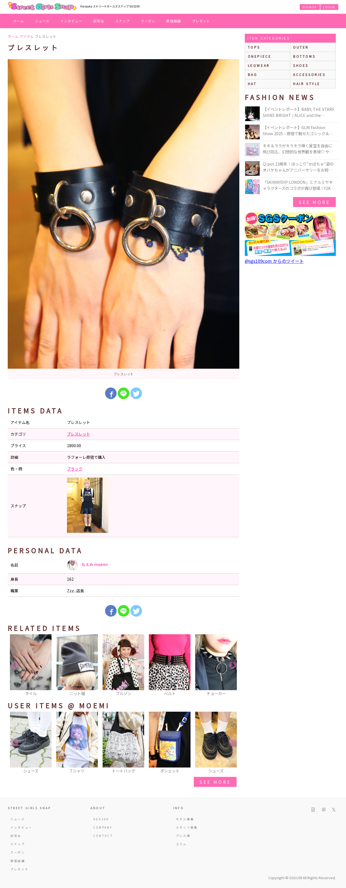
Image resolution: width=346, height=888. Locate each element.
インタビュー (71, 21)
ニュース (42, 21)
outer (301, 47)
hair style (306, 83)
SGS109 (101, 819)
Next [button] (232, 665)
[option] (123, 219)
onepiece (260, 56)
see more (215, 782)
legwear (259, 65)
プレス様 (183, 836)
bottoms (304, 56)
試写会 (98, 21)
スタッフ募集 (187, 827)
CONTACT (103, 836)
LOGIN (329, 7)
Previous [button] (14, 665)
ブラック (74, 468)
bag (253, 74)
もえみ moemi (87, 564)
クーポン (148, 21)
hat (252, 83)
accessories (309, 74)
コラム (181, 844)
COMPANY (102, 827)
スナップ (122, 21)
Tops (254, 47)
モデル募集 (185, 819)
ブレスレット (78, 434)
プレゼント (201, 21)
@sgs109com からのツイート (274, 261)
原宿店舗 (173, 21)
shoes (301, 65)
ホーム (18, 21)
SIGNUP (309, 7)
